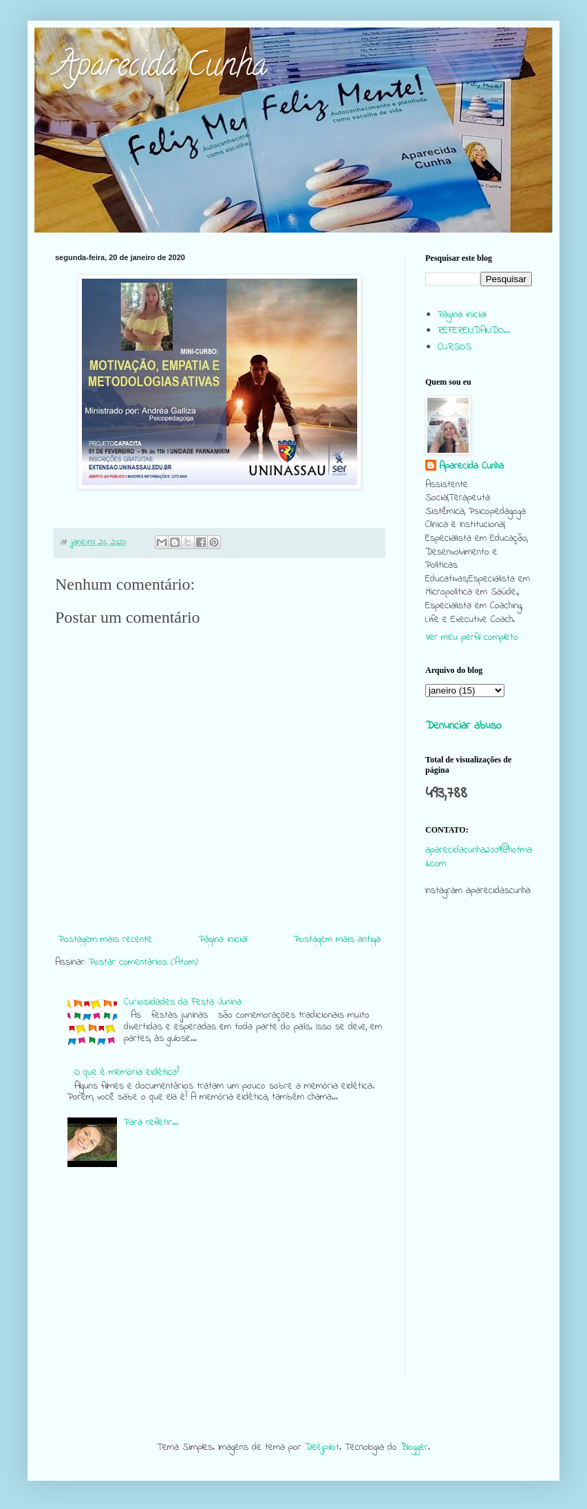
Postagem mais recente (105, 939)
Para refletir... (151, 1122)
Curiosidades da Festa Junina (183, 1002)
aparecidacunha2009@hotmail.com (478, 857)
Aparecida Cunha (161, 68)
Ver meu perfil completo (471, 637)
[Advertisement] (478, 1172)
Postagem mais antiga (337, 939)
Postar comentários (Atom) (143, 962)
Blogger (414, 1447)
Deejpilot (322, 1447)
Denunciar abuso (463, 726)
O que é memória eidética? (126, 1072)
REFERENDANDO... (474, 330)
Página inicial (223, 939)
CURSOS (454, 347)
